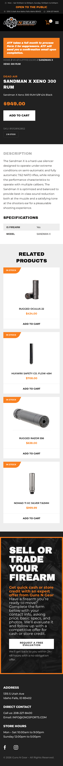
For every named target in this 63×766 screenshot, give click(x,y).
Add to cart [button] (31, 323)
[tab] (17, 153)
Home (6, 60)
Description (17, 154)
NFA (14, 60)
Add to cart (19, 115)
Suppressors (28, 60)
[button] (57, 22)
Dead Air (10, 76)
